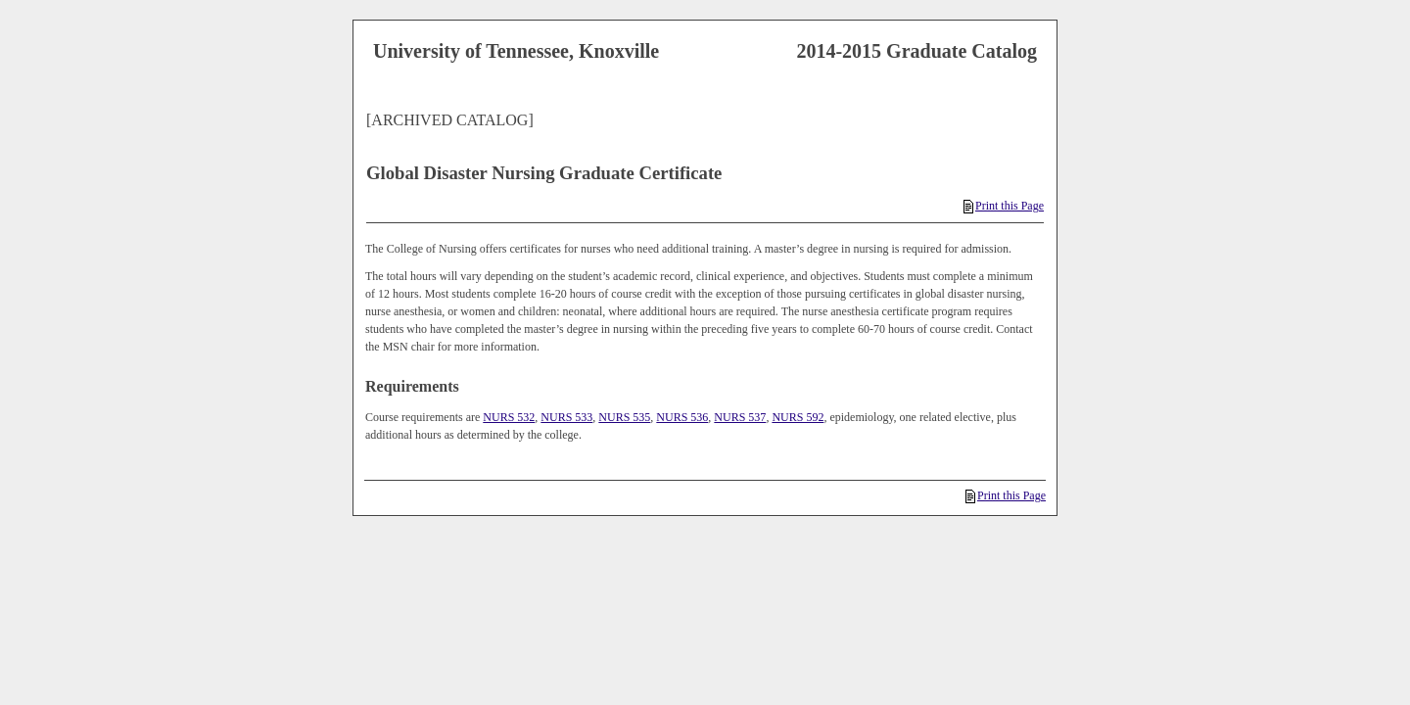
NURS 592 (797, 417)
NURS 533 (566, 417)
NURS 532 (509, 417)
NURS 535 (624, 417)
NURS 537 (740, 417)
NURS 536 (682, 417)
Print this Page (1004, 205)
